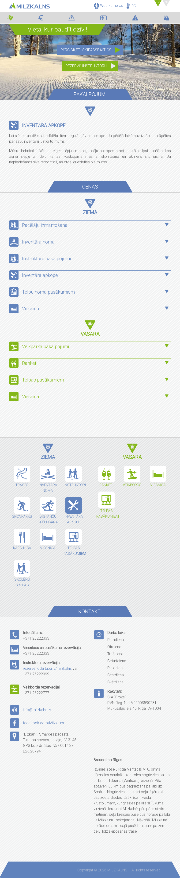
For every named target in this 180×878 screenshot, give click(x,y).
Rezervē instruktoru (86, 66)
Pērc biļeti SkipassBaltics (85, 50)
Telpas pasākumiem (43, 380)
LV (159, 2)
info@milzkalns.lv (37, 710)
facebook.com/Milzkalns (43, 723)
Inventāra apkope (40, 275)
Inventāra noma (38, 242)
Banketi (29, 363)
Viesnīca (30, 308)
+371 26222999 (36, 674)
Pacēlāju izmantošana (45, 225)
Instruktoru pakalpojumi (46, 258)
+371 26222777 (36, 693)
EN (166, 2)
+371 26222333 (36, 638)
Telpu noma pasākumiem (48, 292)
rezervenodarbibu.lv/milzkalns (47, 668)
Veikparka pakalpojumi (45, 346)
